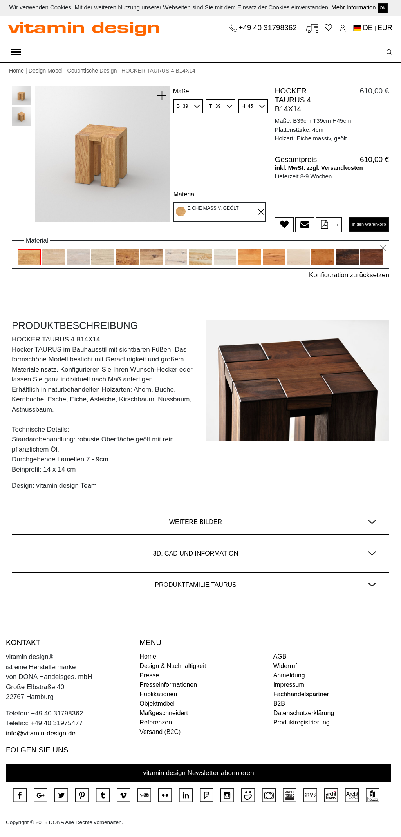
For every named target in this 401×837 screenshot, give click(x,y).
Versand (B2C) (160, 731)
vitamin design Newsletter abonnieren (198, 773)
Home (16, 70)
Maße (181, 91)
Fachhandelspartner (301, 694)
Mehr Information (353, 7)
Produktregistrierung (301, 722)
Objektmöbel (157, 703)
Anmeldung (289, 675)
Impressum (288, 684)
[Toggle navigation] (15, 52)
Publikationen (158, 694)
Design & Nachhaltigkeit (172, 666)
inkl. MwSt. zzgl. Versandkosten (319, 167)
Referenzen (155, 722)
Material (184, 194)
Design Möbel (46, 70)
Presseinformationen (168, 684)
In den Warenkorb (369, 224)
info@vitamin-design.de (41, 733)
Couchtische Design (92, 70)
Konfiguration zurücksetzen (349, 275)
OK (382, 8)
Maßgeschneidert (163, 713)
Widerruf (285, 666)
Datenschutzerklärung (303, 713)
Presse (149, 675)
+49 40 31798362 (268, 28)
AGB (280, 656)
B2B (279, 703)
